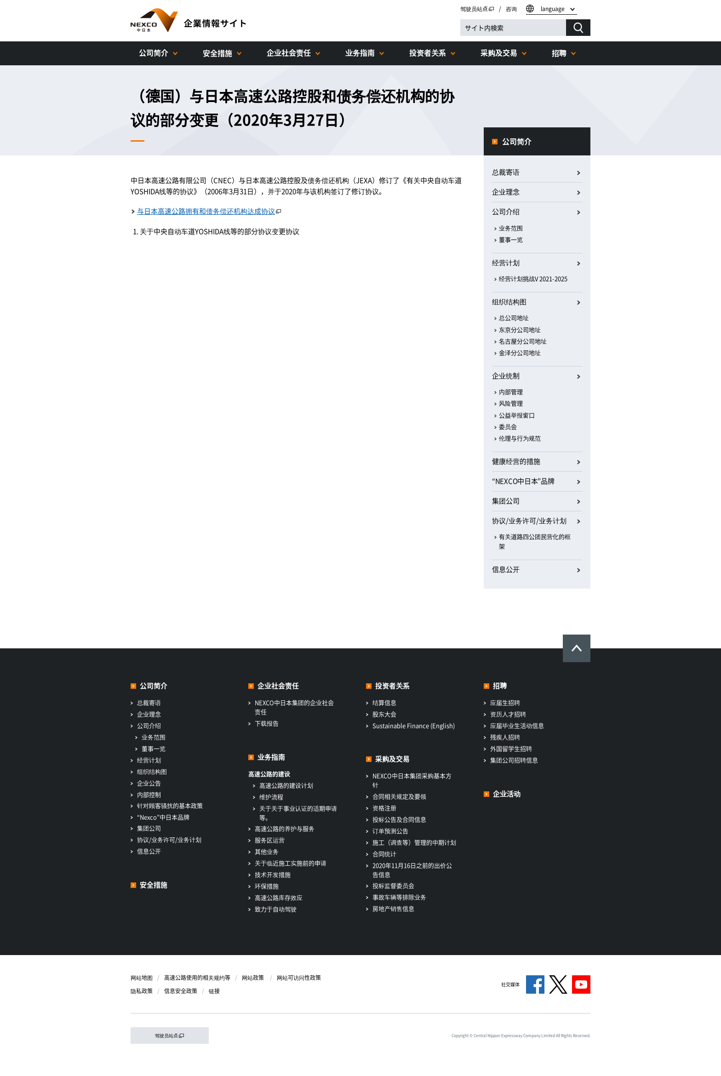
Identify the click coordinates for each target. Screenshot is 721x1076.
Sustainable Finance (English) (413, 725)
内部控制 (149, 794)
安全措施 (217, 52)
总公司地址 (514, 317)
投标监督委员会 (393, 885)
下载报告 (267, 723)
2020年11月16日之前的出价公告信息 (412, 870)
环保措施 (267, 885)
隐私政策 (142, 991)
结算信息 (384, 702)
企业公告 (149, 782)
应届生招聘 (505, 702)
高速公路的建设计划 (286, 785)
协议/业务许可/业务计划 (169, 839)
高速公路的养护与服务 (285, 828)
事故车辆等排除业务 (399, 897)
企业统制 (506, 376)
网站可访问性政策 (299, 977)
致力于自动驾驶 (276, 908)
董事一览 (511, 239)
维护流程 (271, 796)
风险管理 (511, 403)
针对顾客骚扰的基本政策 (170, 805)
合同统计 (384, 853)
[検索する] (578, 27)
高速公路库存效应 (279, 897)
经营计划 (506, 263)
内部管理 (511, 391)
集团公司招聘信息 (514, 759)
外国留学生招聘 (511, 748)
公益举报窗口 (517, 415)
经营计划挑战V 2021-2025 (533, 278)
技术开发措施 (273, 874)
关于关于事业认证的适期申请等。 (298, 813)
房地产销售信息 (393, 908)
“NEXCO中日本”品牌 (523, 481)
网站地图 (142, 977)
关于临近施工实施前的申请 (290, 863)
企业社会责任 (289, 52)
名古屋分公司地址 (523, 341)
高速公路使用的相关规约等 (197, 977)
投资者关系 (427, 52)
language (553, 9)
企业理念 (506, 192)
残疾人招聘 (505, 737)
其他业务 (267, 851)
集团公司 (506, 501)
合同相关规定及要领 (399, 796)
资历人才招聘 (508, 714)
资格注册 (384, 807)
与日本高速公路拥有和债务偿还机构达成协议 (209, 211)
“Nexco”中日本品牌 (163, 817)
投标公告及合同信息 (399, 819)
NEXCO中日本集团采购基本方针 (412, 780)
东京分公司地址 (520, 329)
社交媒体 (510, 984)
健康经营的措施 (516, 461)
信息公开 (506, 569)
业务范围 (511, 227)
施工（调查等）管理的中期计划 (414, 842)
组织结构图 (509, 302)
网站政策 (253, 977)
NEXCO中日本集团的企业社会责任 (294, 707)
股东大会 (384, 714)
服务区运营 (270, 840)
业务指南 (360, 52)
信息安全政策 (180, 991)
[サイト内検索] (513, 27)
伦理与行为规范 (520, 438)
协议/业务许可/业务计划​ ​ (530, 520)
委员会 (508, 426)
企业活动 (507, 794)
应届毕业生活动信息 (517, 725)
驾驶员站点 (477, 9)
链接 (214, 991)
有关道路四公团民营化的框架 (535, 541)
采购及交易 (499, 52)
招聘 (559, 52)
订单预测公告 (390, 830)
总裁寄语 (506, 172)
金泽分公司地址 (520, 352)
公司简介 (153, 52)
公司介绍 (506, 211)
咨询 (511, 9)
